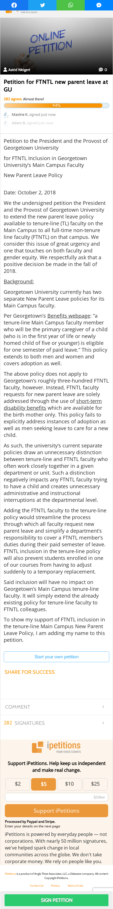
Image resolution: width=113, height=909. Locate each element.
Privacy (55, 885)
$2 (18, 783)
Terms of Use (75, 885)
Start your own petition (57, 656)
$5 (44, 784)
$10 (69, 783)
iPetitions (10, 874)
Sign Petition (56, 900)
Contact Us (36, 885)
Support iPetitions (56, 810)
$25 (95, 783)
